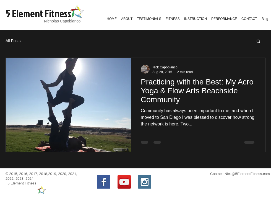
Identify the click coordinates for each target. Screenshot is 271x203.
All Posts (13, 40)
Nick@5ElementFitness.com (247, 174)
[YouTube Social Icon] (124, 182)
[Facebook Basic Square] (103, 182)
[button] (258, 42)
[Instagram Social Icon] (144, 182)
